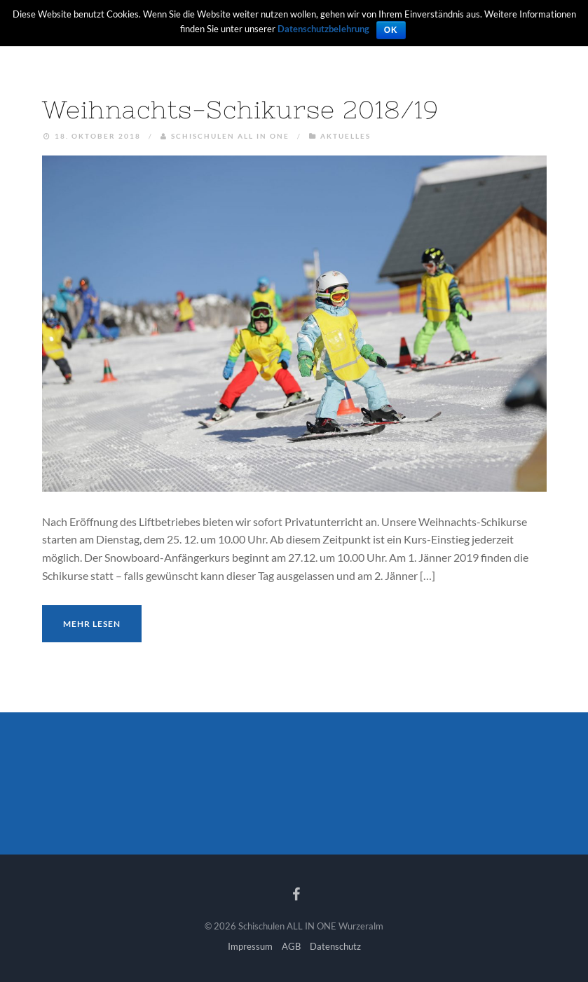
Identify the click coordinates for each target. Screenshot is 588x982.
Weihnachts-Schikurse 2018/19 (240, 109)
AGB (291, 946)
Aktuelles (345, 136)
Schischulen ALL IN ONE (230, 136)
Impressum (250, 946)
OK (391, 30)
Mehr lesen (92, 623)
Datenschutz (335, 946)
